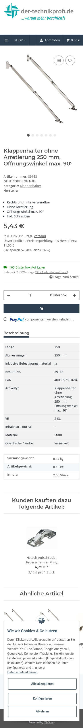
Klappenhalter (30, 186)
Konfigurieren (42, 698)
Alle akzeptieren (42, 684)
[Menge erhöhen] (74, 295)
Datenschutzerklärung (22, 672)
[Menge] (30, 295)
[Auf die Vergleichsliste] (59, 60)
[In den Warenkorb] (41, 308)
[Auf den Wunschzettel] (70, 60)
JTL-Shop (49, 722)
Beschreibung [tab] (16, 333)
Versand (40, 236)
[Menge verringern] (9, 295)
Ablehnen (42, 711)
